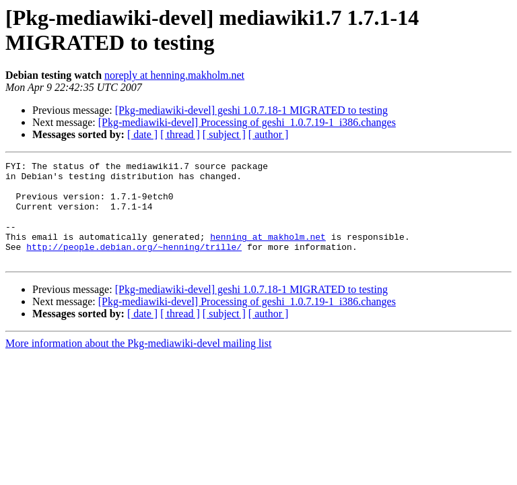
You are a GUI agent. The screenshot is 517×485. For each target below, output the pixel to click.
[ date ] (142, 134)
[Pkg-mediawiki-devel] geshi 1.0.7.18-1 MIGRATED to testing (251, 110)
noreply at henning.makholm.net (174, 75)
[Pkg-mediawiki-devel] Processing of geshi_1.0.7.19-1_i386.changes (247, 122)
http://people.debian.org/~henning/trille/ (134, 265)
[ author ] (268, 134)
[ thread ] (180, 134)
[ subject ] (224, 134)
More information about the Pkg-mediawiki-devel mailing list (138, 363)
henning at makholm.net (268, 253)
